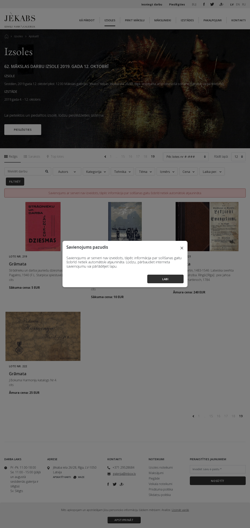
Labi (165, 279)
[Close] (182, 248)
